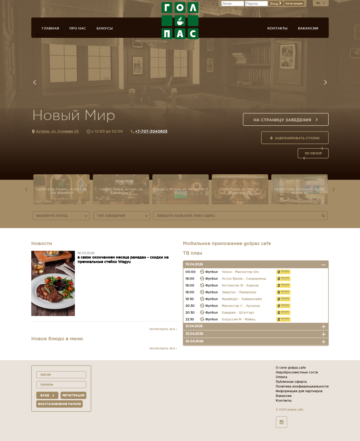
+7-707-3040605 (151, 131)
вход (47, 395)
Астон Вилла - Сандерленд (244, 278)
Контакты (277, 28)
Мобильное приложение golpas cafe (227, 243)
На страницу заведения (286, 120)
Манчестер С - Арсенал (241, 305)
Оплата (281, 377)
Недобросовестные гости (297, 372)
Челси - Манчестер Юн (240, 271)
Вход (276, 3)
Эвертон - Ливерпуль (239, 292)
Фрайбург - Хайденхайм (242, 299)
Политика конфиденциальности (302, 386)
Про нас (77, 28)
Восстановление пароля (59, 404)
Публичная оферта (291, 381)
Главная (50, 28)
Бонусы (105, 28)
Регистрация (294, 3)
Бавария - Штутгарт (238, 312)
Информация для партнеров (299, 391)
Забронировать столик (295, 138)
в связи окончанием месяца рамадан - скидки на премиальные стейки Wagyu (123, 259)
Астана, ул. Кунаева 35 (57, 131)
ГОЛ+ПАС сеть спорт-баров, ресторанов (180, 20)
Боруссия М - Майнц (238, 319)
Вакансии (308, 28)
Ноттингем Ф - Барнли (240, 285)
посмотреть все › (163, 329)
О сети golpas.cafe (291, 367)
